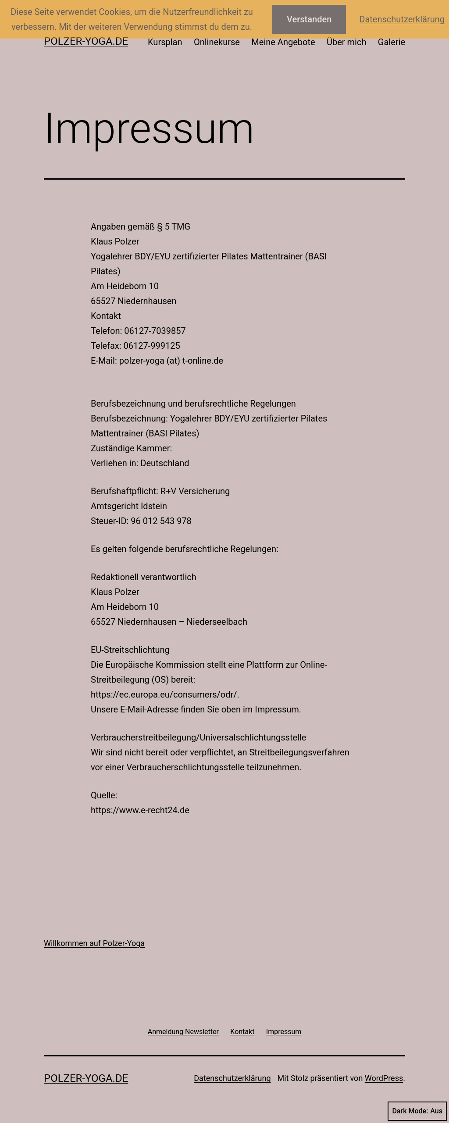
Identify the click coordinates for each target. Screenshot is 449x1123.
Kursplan (165, 42)
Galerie (391, 42)
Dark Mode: (417, 1111)
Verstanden (309, 19)
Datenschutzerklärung (232, 1078)
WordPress (384, 1078)
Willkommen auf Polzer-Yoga (94, 943)
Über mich (346, 42)
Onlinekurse (217, 42)
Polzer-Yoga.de (86, 41)
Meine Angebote (283, 42)
